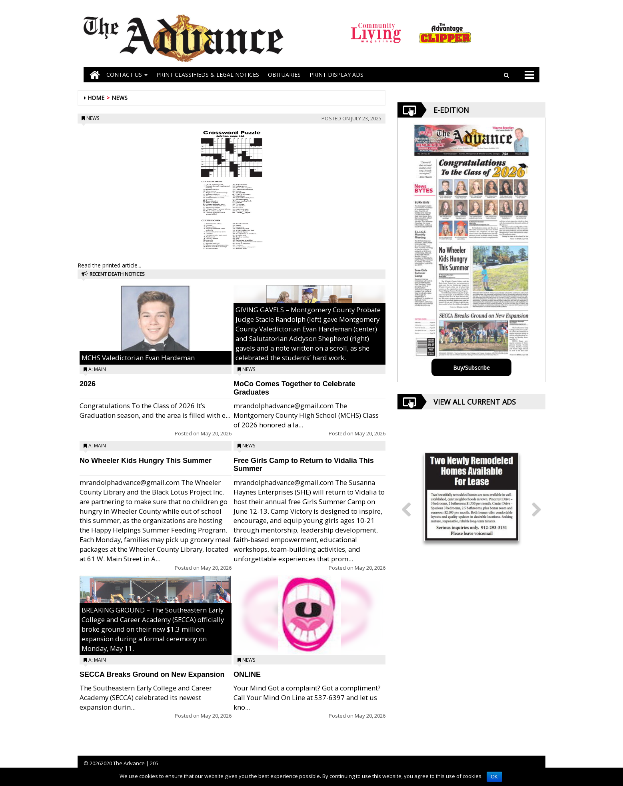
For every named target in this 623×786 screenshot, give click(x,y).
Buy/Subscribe (471, 367)
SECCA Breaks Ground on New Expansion (152, 674)
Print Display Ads (336, 74)
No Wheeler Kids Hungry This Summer (146, 461)
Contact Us (127, 74)
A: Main (97, 369)
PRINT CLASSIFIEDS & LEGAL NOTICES (207, 74)
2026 (88, 384)
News (120, 98)
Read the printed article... (109, 265)
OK (494, 777)
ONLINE (247, 674)
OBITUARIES (284, 74)
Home (96, 98)
